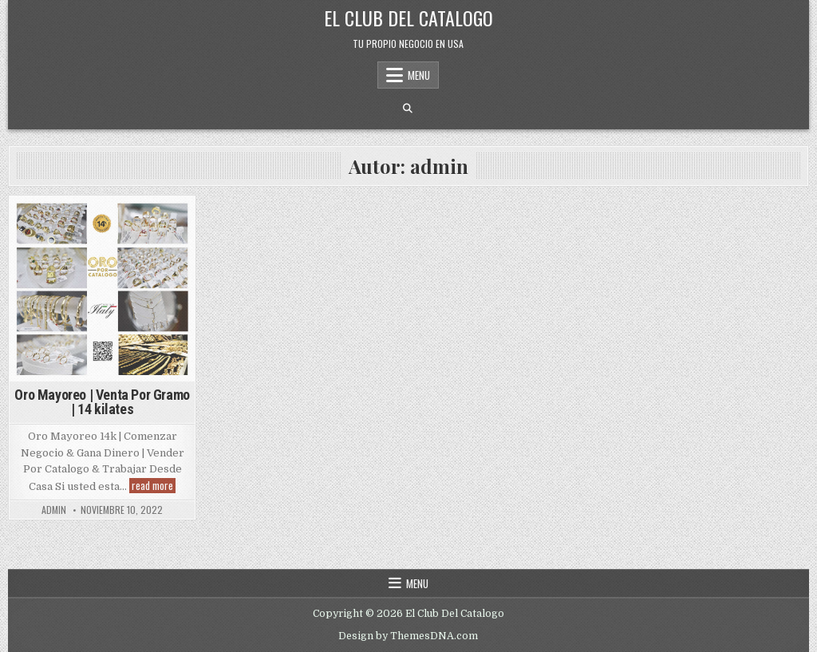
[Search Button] (407, 108)
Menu (419, 75)
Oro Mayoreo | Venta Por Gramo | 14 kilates (101, 401)
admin (53, 510)
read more (154, 485)
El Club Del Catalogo (408, 17)
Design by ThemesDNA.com (408, 636)
